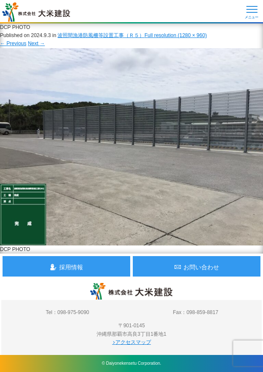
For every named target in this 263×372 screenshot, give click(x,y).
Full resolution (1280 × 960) (175, 35)
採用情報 (66, 267)
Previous (13, 43)
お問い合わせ (196, 267)
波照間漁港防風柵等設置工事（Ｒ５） (100, 35)
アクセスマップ (131, 342)
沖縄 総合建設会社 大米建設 (36, 12)
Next (36, 43)
